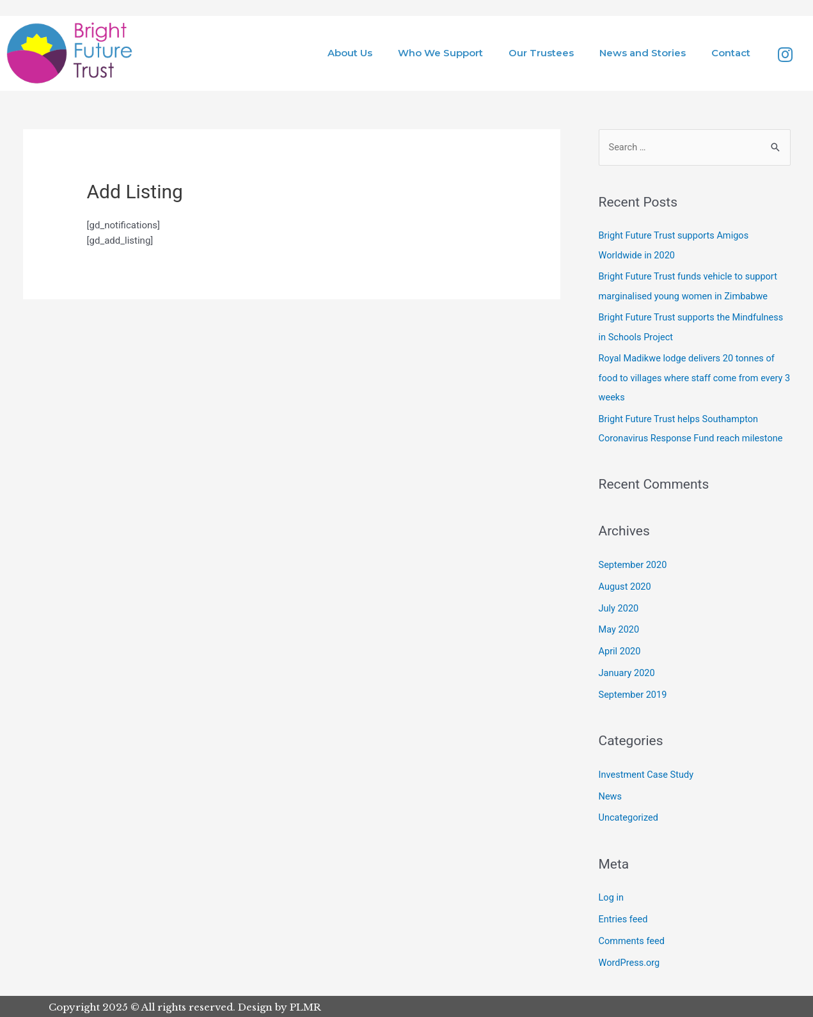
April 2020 (620, 650)
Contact (730, 53)
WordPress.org (630, 960)
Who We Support (440, 53)
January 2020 (628, 672)
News (611, 795)
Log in (612, 896)
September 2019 (634, 694)
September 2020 (634, 564)
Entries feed (624, 918)
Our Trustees (541, 53)
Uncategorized (629, 817)
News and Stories (642, 53)
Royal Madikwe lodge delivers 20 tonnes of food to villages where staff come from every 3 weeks (694, 377)
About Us (350, 53)
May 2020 (620, 629)
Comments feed (633, 939)
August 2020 (626, 586)
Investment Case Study (648, 773)
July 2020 (619, 607)
